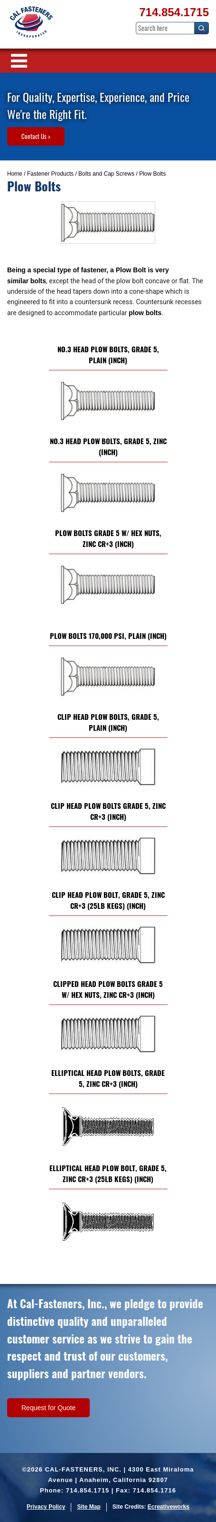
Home (14, 173)
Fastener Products (50, 173)
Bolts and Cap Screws (106, 173)
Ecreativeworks (168, 1506)
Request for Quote (48, 1408)
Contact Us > (35, 136)
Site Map (88, 1506)
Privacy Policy (46, 1506)
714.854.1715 (174, 12)
